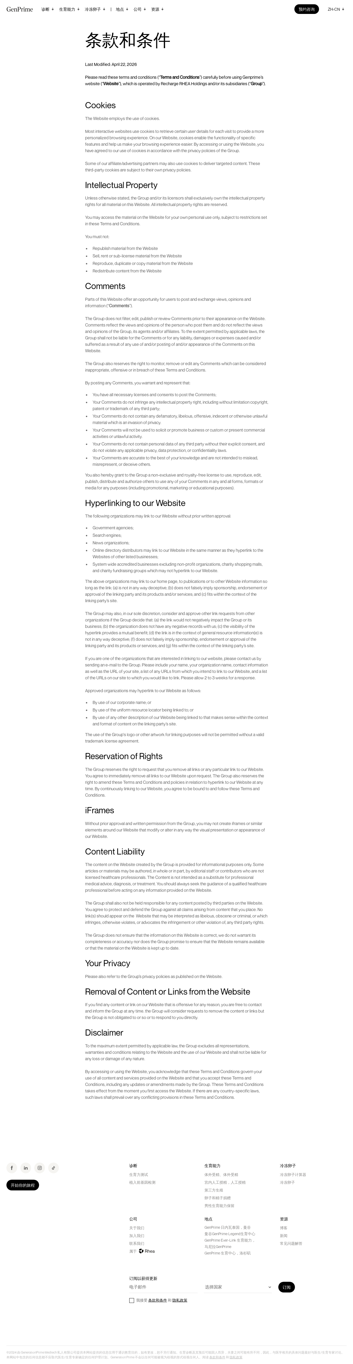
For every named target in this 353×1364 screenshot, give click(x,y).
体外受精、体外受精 (221, 1174)
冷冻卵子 (287, 1182)
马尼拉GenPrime (217, 1246)
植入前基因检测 (142, 1182)
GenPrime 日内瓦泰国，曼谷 (227, 1227)
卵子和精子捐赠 (217, 1198)
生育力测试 (138, 1174)
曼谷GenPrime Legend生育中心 (229, 1233)
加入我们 (136, 1235)
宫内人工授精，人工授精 (225, 1182)
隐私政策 (179, 1300)
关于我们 (136, 1228)
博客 (283, 1228)
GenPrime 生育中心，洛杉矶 (227, 1253)
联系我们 (136, 1243)
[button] (48, 9)
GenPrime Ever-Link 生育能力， (230, 1240)
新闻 (283, 1235)
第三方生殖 (213, 1190)
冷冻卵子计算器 (293, 1174)
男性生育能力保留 (219, 1205)
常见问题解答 (291, 1243)
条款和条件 (157, 1300)
